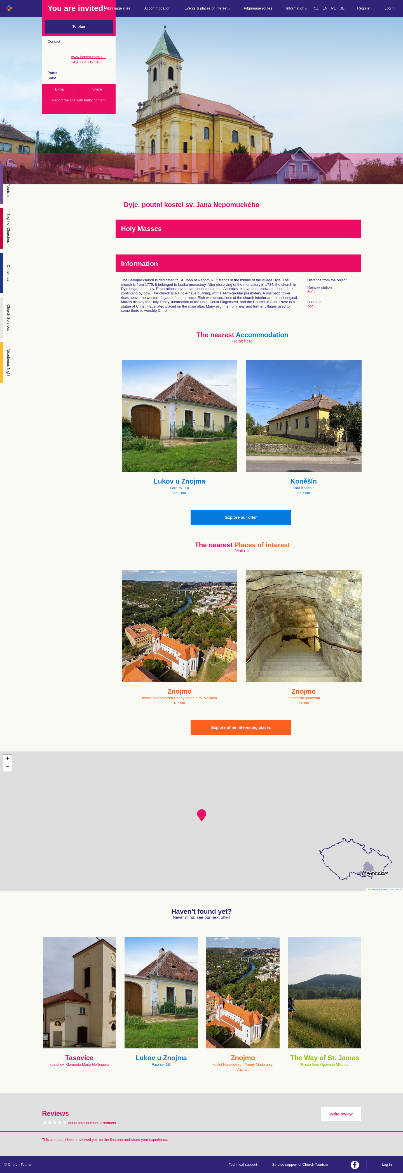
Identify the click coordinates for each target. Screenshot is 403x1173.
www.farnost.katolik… (88, 57)
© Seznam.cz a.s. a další (390, 889)
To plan (78, 26)
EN (324, 8)
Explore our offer (241, 517)
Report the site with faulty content (79, 100)
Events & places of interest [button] (207, 8)
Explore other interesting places (241, 727)
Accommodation (157, 8)
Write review (341, 1114)
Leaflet (372, 889)
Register (364, 8)
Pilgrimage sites (117, 8)
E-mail (60, 89)
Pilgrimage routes (258, 8)
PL (333, 8)
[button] (201, 815)
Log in (390, 8)
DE (342, 8)
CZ (316, 8)
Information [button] (296, 8)
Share (97, 89)
